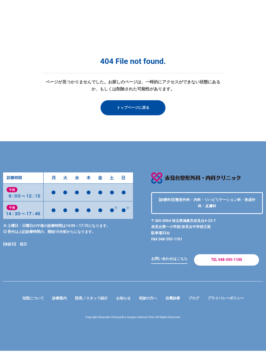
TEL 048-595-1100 (226, 263)
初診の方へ (149, 302)
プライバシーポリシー (235, 302)
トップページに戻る (133, 108)
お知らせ (122, 302)
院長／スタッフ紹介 (87, 302)
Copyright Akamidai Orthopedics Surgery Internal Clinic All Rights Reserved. (133, 322)
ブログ (199, 302)
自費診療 (176, 302)
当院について (22, 302)
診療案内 (52, 302)
